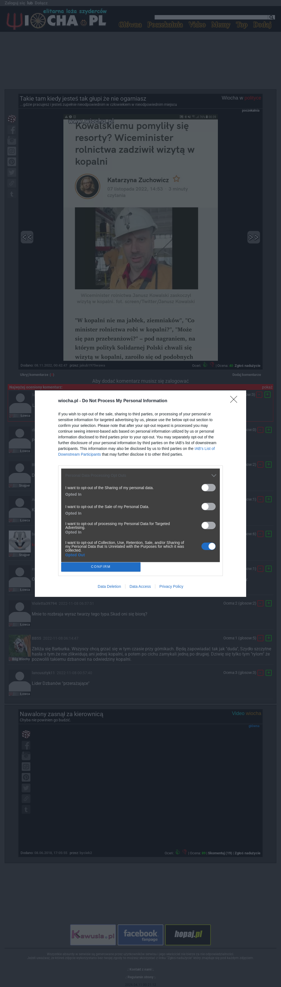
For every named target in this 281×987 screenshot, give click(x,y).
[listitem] (140, 475)
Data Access (140, 586)
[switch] (208, 487)
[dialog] (140, 493)
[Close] (235, 401)
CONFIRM (101, 567)
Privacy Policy (171, 586)
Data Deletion (109, 586)
